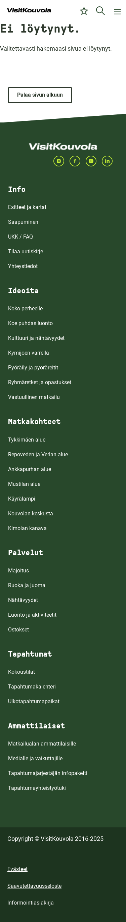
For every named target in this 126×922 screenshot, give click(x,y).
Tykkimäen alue (26, 440)
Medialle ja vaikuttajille (35, 758)
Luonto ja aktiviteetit (32, 615)
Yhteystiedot (23, 266)
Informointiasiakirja (30, 903)
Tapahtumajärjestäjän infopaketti (47, 773)
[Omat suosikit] (84, 10)
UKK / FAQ (20, 237)
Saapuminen (23, 222)
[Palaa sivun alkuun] (40, 95)
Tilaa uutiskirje (25, 251)
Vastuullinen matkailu (34, 397)
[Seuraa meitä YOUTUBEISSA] (94, 161)
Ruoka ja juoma (26, 585)
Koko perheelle (25, 308)
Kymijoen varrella (28, 353)
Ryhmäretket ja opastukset (39, 382)
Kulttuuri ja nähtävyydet (36, 338)
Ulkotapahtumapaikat (33, 701)
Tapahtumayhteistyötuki (37, 788)
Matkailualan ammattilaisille (42, 743)
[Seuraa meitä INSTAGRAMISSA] (61, 161)
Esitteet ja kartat (27, 207)
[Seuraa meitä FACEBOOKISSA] (78, 161)
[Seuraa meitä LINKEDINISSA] (110, 161)
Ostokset (18, 629)
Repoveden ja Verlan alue (38, 454)
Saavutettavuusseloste (34, 886)
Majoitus (18, 570)
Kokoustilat (21, 672)
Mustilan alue (24, 484)
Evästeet (17, 869)
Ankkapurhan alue (29, 469)
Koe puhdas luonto (30, 323)
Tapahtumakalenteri (32, 686)
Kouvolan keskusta (30, 513)
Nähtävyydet (23, 600)
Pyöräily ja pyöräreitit (33, 367)
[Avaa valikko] (117, 10)
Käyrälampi (21, 499)
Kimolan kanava (27, 528)
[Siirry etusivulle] (29, 10)
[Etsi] (100, 10)
